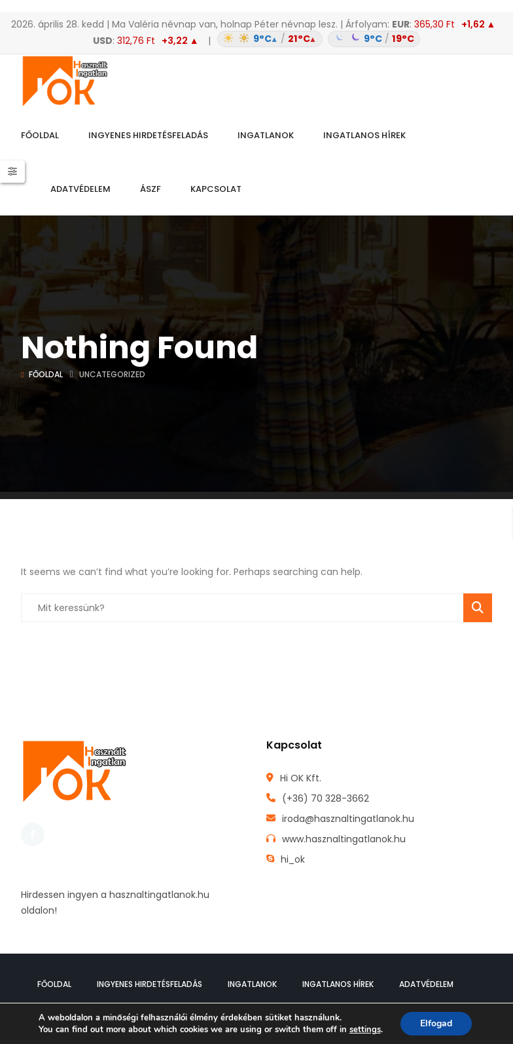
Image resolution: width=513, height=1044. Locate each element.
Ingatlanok (252, 984)
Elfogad (436, 1023)
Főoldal (46, 374)
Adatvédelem (426, 984)
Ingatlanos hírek (338, 984)
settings (365, 1029)
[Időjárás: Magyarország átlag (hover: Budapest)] (317, 39)
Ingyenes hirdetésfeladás (149, 984)
